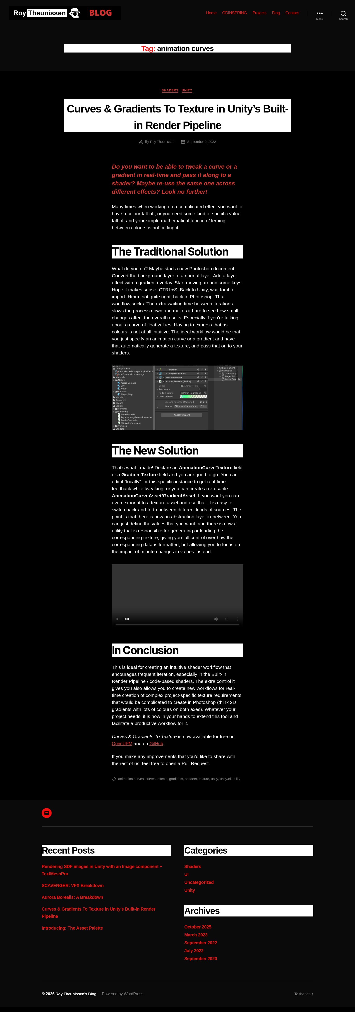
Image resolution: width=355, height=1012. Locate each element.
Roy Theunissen (161, 142)
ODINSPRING (234, 13)
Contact (292, 13)
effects (164, 779)
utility (122, 785)
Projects (259, 13)
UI (186, 880)
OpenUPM (123, 744)
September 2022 (202, 948)
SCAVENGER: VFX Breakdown (75, 891)
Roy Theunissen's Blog (77, 999)
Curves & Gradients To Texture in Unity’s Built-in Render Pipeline (177, 116)
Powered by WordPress (125, 999)
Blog (276, 13)
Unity (188, 91)
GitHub (158, 744)
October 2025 (199, 932)
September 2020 (202, 963)
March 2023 (197, 940)
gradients (178, 779)
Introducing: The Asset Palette (75, 933)
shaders (193, 779)
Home (211, 13)
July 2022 (194, 956)
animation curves (131, 779)
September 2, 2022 (202, 142)
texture (206, 779)
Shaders (170, 91)
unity (217, 779)
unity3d (228, 779)
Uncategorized (200, 888)
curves (151, 779)
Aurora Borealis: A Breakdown (75, 903)
